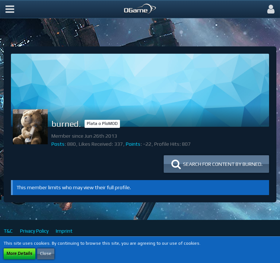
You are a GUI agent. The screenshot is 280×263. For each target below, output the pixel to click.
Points (133, 144)
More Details (19, 253)
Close (45, 253)
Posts (58, 144)
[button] (10, 9)
